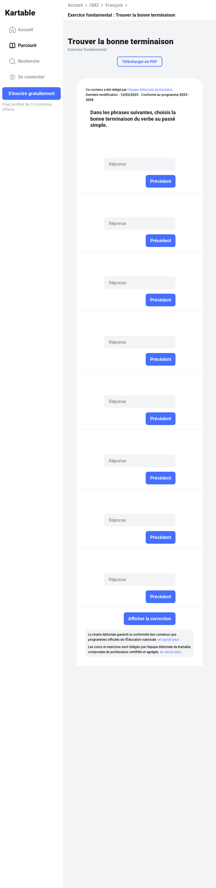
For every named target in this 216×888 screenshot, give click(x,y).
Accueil (21, 29)
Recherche (24, 61)
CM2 (94, 5)
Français (114, 5)
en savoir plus (168, 640)
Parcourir (23, 45)
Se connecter (27, 77)
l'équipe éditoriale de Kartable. (150, 90)
